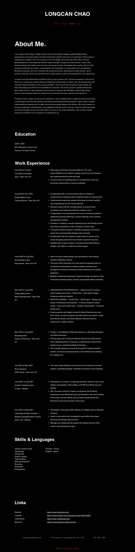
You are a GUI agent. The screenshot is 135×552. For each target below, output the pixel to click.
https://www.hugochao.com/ (58, 512)
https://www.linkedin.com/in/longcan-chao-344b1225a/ (69, 515)
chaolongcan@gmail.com (32, 538)
